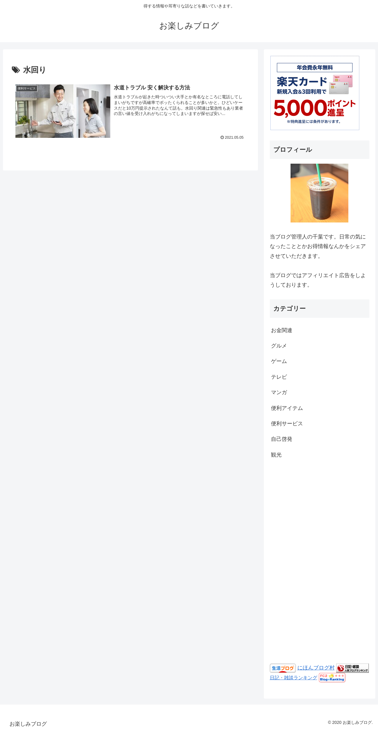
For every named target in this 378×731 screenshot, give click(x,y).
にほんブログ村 (316, 668)
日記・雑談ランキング (293, 677)
